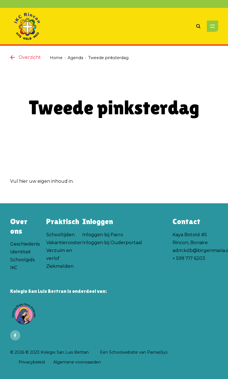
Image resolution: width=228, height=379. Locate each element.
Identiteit (20, 252)
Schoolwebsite (123, 352)
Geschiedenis (25, 244)
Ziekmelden (60, 266)
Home (56, 57)
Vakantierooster (64, 242)
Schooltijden (60, 234)
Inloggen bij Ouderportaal (112, 242)
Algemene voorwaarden (77, 362)
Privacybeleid (32, 362)
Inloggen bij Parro (102, 234)
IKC (13, 267)
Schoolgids (22, 259)
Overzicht (25, 57)
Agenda (75, 57)
